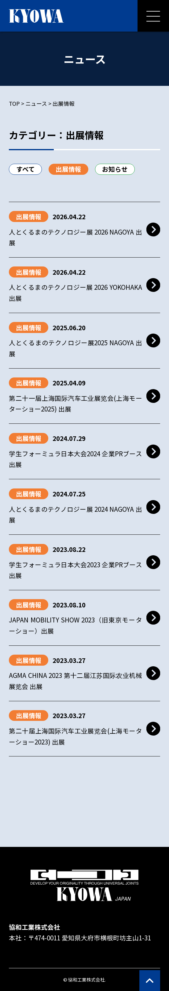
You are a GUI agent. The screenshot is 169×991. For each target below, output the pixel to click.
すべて (25, 169)
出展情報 (68, 169)
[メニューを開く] (153, 16)
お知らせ (115, 169)
